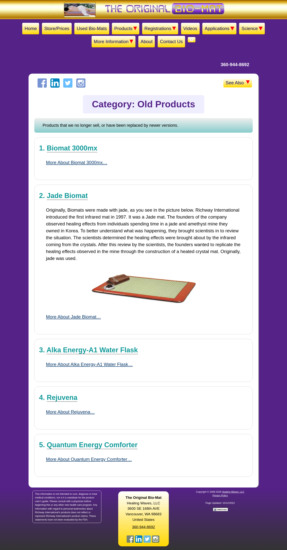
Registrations (160, 28)
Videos (190, 28)
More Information (113, 41)
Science (251, 28)
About (147, 41)
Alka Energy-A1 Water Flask (92, 350)
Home (31, 28)
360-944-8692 (235, 64)
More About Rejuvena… (70, 411)
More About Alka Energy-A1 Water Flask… (89, 364)
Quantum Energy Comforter (92, 445)
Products (125, 28)
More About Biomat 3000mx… (76, 162)
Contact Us (171, 41)
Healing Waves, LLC (233, 491)
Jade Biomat (67, 196)
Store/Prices (56, 28)
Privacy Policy (220, 495)
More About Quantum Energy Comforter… (89, 459)
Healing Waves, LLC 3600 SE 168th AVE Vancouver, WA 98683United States (143, 509)
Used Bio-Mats (92, 28)
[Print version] (220, 509)
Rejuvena (62, 397)
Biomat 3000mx (72, 148)
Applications (219, 28)
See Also (238, 82)
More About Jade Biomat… (73, 316)
